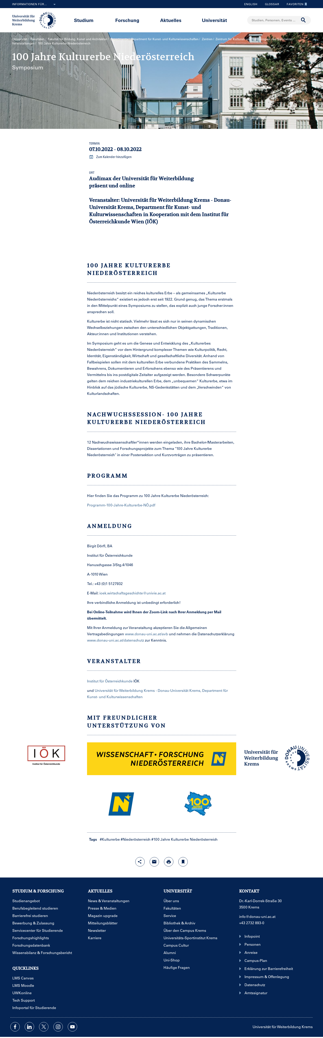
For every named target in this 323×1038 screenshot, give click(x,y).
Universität (214, 20)
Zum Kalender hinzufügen (110, 157)
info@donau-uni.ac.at (257, 916)
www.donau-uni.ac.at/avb (147, 633)
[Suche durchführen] (303, 20)
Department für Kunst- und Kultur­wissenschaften (165, 39)
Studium (84, 20)
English (251, 4)
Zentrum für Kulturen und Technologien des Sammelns (254, 39)
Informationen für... (34, 4)
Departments (119, 39)
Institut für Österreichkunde (110, 681)
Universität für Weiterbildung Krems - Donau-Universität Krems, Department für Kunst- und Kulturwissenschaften (160, 207)
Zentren (207, 39)
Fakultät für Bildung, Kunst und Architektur (77, 39)
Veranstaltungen (23, 43)
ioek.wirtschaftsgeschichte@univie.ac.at (132, 593)
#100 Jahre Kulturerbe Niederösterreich (184, 839)
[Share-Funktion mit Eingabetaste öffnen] (140, 861)
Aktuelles (170, 20)
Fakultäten (38, 39)
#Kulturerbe (110, 839)
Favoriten (295, 4)
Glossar (270, 4)
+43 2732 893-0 (251, 922)
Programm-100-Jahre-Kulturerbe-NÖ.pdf (121, 505)
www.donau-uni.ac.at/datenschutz (115, 640)
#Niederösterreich (136, 839)
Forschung (127, 20)
